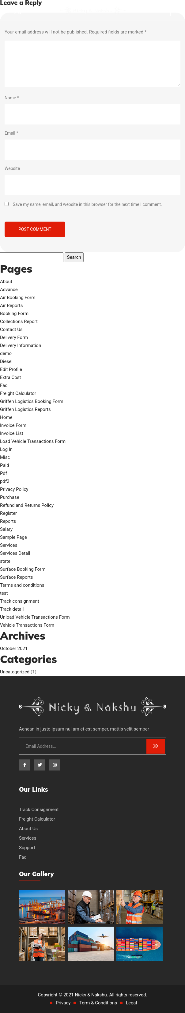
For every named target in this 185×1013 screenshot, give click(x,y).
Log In (6, 449)
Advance (9, 289)
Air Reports (11, 305)
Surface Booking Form (22, 569)
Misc (5, 457)
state (5, 561)
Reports (8, 521)
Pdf (3, 473)
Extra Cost (10, 377)
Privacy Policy (14, 489)
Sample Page (13, 537)
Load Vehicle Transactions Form (33, 441)
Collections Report (19, 321)
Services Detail (15, 553)
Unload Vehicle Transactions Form (35, 617)
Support (27, 847)
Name (12, 97)
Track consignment (19, 601)
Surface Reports (16, 577)
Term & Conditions (98, 1003)
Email (11, 133)
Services (8, 545)
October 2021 (14, 648)
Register (8, 513)
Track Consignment (39, 809)
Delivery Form (14, 337)
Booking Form (14, 313)
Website (12, 168)
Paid (4, 465)
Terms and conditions (22, 585)
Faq (4, 385)
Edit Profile (11, 369)
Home (6, 417)
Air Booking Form (17, 297)
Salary (6, 529)
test (4, 593)
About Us (28, 828)
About (6, 281)
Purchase (9, 497)
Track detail (12, 609)
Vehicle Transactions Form (27, 625)
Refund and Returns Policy (27, 505)
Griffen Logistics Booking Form (31, 401)
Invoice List (11, 433)
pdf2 (4, 481)
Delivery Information (20, 345)
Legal (131, 1003)
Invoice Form (13, 425)
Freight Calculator (18, 393)
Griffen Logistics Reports (25, 409)
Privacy (63, 1003)
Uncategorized (14, 672)
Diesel (6, 361)
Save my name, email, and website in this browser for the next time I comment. (87, 204)
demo (6, 353)
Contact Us (11, 329)
